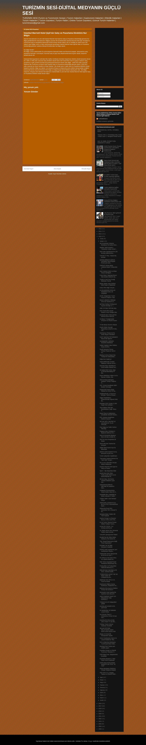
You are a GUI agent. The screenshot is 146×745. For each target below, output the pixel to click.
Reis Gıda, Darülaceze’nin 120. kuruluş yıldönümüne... (109, 252)
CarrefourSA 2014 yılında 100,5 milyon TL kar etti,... (108, 620)
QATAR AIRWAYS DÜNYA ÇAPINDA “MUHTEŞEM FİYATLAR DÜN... (107, 261)
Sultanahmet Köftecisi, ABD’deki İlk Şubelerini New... (107, 486)
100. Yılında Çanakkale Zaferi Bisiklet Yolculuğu (108, 386)
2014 (100, 234)
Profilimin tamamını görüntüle (104, 121)
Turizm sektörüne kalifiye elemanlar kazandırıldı (111, 188)
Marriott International (51, 82)
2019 (100, 711)
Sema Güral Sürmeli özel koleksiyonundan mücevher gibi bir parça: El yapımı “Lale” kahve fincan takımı (113, 163)
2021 (100, 716)
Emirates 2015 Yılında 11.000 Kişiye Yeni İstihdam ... (108, 404)
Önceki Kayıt (86, 169)
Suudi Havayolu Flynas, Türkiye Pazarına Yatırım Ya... (107, 351)
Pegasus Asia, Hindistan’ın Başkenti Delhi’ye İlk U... (107, 432)
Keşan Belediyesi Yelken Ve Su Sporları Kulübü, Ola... (109, 376)
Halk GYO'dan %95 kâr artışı (108, 308)
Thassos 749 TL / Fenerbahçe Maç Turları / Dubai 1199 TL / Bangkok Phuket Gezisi (110, 135)
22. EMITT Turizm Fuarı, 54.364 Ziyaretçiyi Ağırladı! (112, 175)
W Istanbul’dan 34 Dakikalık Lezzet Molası (108, 611)
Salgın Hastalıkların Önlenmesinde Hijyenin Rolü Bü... (109, 399)
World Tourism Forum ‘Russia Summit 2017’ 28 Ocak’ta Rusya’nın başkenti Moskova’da (112, 148)
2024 (100, 724)
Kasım (102, 697)
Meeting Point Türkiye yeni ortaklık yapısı (107, 647)
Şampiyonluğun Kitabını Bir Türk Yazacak (107, 514)
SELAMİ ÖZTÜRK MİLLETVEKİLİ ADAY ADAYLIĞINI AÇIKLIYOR (108, 630)
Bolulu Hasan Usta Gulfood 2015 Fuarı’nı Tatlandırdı (107, 284)
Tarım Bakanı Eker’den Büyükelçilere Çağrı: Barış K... (108, 409)
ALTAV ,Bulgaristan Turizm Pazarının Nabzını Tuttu (107, 296)
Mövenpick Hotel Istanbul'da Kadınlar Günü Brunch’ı (108, 593)
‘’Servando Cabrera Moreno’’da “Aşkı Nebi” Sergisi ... (109, 459)
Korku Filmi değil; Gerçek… (108, 287)
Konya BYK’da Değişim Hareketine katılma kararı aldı (112, 201)
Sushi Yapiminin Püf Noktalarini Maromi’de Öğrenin (109, 337)
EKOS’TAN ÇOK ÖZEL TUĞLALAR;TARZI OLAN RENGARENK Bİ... (108, 475)
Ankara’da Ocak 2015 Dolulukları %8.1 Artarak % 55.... (108, 510)
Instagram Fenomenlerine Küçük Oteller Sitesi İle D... (108, 491)
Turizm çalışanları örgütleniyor (108, 456)
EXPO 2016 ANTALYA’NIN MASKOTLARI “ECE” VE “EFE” (108, 664)
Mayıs (102, 682)
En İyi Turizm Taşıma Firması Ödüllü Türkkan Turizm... (108, 523)
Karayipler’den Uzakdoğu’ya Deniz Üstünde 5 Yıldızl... (108, 495)
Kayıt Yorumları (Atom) (59, 174)
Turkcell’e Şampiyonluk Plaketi (108, 534)
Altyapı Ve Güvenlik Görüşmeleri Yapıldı (106, 634)
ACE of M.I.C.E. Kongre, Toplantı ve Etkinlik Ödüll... (108, 673)
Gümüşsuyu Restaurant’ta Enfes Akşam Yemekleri (107, 333)
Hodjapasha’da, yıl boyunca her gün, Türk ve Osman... (108, 394)
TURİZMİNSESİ (103, 119)
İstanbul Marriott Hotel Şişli (37, 82)
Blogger (90, 741)
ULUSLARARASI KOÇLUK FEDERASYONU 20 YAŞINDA (107, 291)
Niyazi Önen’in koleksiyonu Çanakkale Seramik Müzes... (109, 414)
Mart (101, 677)
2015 (100, 236)
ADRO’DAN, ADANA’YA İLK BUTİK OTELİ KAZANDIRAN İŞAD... (109, 504)
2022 (100, 718)
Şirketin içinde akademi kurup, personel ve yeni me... (108, 452)
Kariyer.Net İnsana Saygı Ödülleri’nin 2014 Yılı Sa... (108, 390)
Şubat (102, 241)
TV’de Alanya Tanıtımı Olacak (108, 324)
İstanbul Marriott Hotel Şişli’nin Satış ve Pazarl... (108, 467)
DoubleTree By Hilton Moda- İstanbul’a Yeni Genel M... (108, 538)
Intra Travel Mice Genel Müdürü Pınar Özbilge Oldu (108, 311)
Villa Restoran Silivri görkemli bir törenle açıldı (112, 213)
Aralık (102, 700)
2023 (100, 721)
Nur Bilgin (61, 82)
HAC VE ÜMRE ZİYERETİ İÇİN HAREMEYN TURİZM (106, 142)
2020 (100, 713)
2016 (100, 703)
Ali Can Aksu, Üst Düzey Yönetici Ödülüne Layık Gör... (107, 480)
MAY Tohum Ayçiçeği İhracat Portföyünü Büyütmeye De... (108, 562)
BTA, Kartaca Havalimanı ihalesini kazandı (107, 418)
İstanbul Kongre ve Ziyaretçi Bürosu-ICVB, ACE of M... (108, 519)
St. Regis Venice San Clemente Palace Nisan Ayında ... (109, 531)
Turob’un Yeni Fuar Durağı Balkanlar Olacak (107, 280)
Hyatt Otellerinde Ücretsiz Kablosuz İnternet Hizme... (108, 362)
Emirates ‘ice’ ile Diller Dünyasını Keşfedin (106, 546)
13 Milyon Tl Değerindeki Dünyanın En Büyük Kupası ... (108, 320)
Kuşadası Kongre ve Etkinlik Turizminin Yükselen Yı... (108, 651)
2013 (100, 231)
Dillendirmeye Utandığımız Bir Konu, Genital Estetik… (108, 570)
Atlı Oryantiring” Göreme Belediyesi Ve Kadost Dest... (109, 244)
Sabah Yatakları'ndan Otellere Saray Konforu (108, 346)
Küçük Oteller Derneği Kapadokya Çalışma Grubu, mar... (108, 329)
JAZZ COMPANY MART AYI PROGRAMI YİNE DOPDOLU (108, 598)
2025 (100, 726)
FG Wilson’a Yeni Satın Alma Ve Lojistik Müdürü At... (108, 558)
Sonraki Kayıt (28, 169)
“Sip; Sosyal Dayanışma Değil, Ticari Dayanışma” (108, 542)
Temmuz (102, 687)
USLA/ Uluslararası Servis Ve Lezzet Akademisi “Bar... (108, 638)
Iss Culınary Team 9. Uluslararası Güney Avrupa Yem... (108, 616)
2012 (100, 228)
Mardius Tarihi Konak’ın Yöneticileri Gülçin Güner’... (108, 248)
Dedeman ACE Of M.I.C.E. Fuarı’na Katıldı (107, 580)
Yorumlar (101, 96)
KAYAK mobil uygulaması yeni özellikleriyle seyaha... (108, 550)
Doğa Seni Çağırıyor (106, 359)
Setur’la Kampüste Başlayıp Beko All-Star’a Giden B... (108, 436)
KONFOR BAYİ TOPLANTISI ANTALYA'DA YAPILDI (108, 315)
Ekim (101, 695)
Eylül (101, 692)
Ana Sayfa (57, 169)
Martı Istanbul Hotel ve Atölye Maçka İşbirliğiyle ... (108, 272)
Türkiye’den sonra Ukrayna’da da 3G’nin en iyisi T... (108, 554)
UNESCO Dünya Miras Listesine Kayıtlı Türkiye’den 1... (108, 267)
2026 (100, 729)
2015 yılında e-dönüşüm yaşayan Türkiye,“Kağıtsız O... (108, 381)
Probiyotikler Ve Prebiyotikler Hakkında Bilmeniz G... (108, 566)
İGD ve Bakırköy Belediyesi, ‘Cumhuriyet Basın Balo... (108, 643)
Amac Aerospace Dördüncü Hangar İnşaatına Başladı (108, 669)
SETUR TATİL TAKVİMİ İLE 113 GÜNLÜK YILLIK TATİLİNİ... (108, 423)
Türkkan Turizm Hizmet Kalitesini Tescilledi (106, 625)
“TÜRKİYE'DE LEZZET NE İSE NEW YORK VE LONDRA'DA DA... (109, 576)
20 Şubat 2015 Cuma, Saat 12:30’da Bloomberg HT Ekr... (107, 371)
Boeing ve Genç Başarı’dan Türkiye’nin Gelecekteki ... (108, 355)
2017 (100, 706)
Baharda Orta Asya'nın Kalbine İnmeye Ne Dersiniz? (109, 589)
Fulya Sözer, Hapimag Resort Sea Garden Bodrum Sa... (108, 276)
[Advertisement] (57, 150)
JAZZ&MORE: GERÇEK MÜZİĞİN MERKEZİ (107, 341)
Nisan (102, 680)
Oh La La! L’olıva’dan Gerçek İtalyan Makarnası (108, 463)
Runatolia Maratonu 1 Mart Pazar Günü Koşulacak (107, 659)
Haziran (102, 685)
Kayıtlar (100, 93)
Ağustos (102, 690)
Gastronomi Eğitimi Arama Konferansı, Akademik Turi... (108, 584)
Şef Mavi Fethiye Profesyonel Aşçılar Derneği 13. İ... (108, 304)
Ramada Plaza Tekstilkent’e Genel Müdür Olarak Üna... (108, 366)
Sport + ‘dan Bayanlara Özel (108, 471)
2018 (100, 708)
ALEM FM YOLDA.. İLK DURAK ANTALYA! (106, 527)
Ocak (101, 238)
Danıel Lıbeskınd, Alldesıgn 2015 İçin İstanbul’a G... (108, 300)
